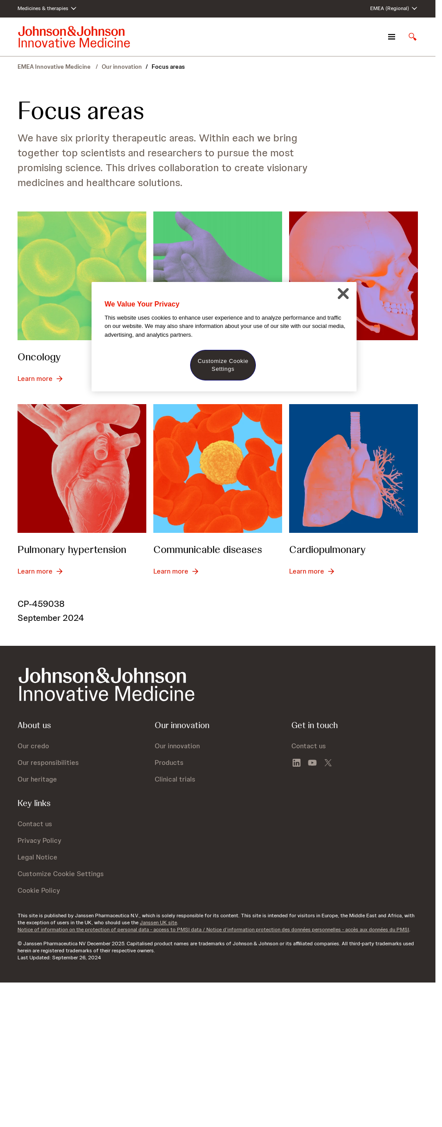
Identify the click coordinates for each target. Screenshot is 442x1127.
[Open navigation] (391, 37)
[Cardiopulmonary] (353, 468)
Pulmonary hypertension (72, 549)
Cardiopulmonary (327, 549)
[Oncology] (82, 275)
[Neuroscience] (353, 275)
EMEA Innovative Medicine (55, 66)
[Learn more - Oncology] (40, 378)
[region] (224, 337)
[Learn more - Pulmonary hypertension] (40, 571)
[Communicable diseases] (217, 468)
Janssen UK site (158, 922)
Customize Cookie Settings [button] (61, 873)
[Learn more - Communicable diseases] (176, 571)
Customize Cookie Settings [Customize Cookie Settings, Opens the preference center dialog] (223, 365)
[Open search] (412, 37)
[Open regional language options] (394, 8)
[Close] (343, 294)
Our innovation (122, 66)
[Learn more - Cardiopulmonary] (312, 571)
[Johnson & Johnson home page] (74, 36)
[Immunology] (217, 275)
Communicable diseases (207, 549)
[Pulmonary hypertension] (82, 468)
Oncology (39, 356)
